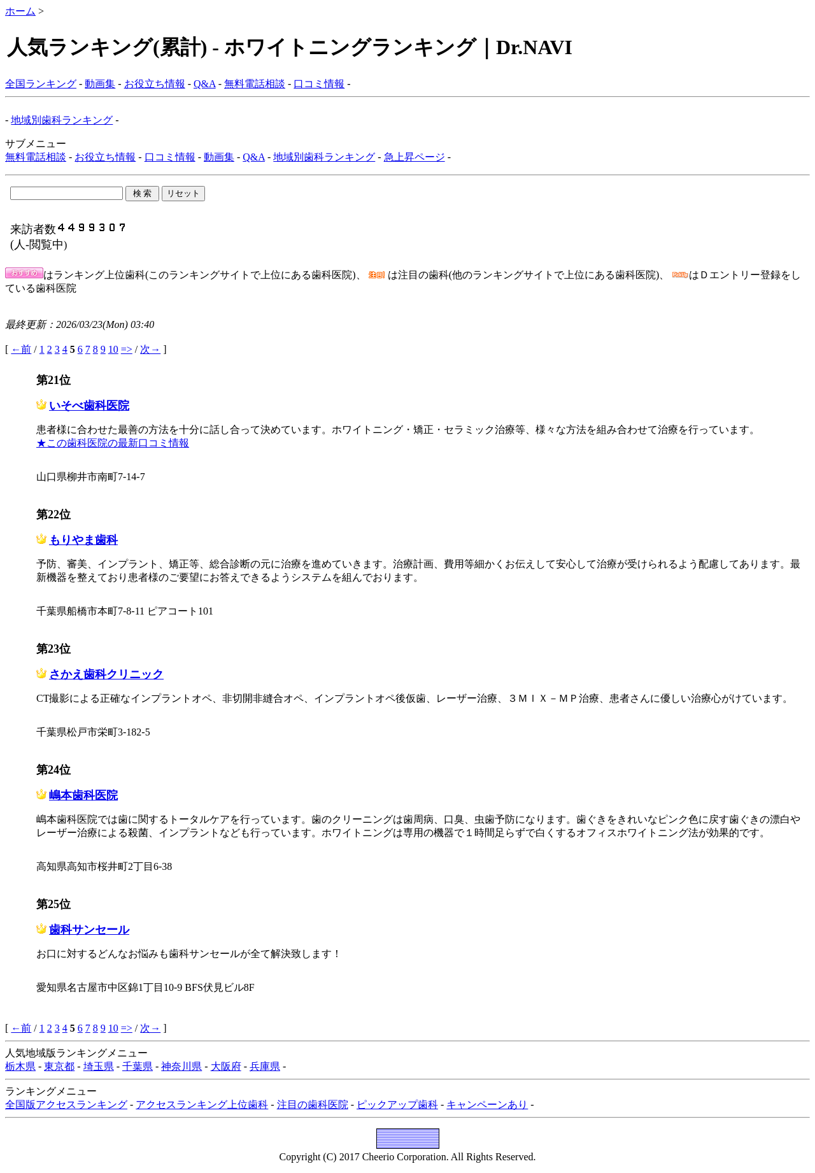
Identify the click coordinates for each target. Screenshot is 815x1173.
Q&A (205, 83)
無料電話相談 (254, 83)
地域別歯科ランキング (62, 120)
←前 (21, 349)
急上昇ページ (414, 157)
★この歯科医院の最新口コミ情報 (112, 442)
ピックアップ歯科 (397, 1104)
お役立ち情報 (154, 83)
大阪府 (226, 1066)
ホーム (20, 11)
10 (113, 349)
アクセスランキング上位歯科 (202, 1104)
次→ (150, 349)
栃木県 (20, 1066)
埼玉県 (98, 1066)
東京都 (59, 1066)
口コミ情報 (319, 83)
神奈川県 (181, 1066)
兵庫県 (265, 1066)
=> (126, 349)
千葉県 (137, 1066)
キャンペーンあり (487, 1104)
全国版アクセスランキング (66, 1104)
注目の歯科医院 (312, 1104)
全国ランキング (40, 83)
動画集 (100, 83)
